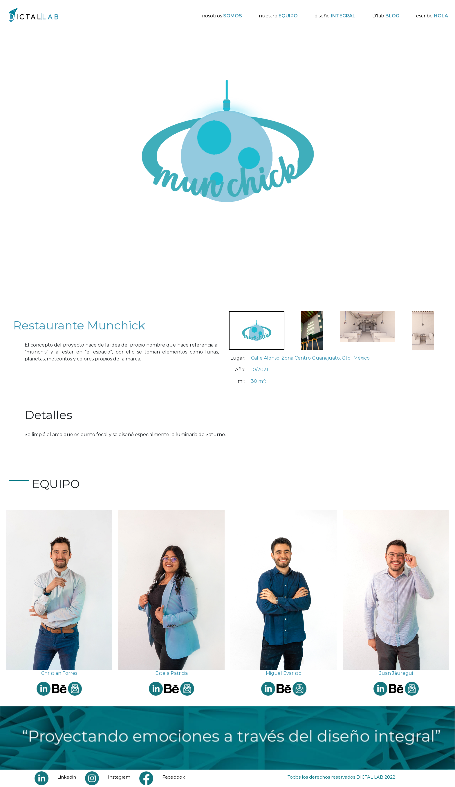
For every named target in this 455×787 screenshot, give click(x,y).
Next (448, 169)
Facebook (173, 777)
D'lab (385, 16)
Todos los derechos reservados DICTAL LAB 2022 (341, 777)
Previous (7, 169)
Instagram (119, 777)
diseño (335, 16)
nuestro (278, 16)
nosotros (222, 16)
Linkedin (66, 777)
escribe (432, 16)
